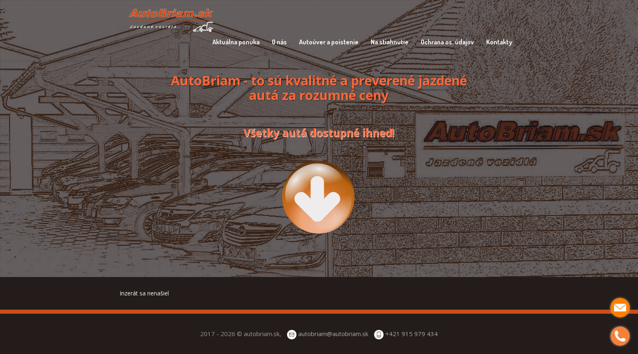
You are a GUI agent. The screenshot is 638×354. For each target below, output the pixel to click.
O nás (279, 42)
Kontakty (499, 42)
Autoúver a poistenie (328, 42)
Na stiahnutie (390, 42)
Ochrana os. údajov (447, 42)
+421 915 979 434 (411, 334)
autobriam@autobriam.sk (333, 334)
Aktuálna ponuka (236, 42)
